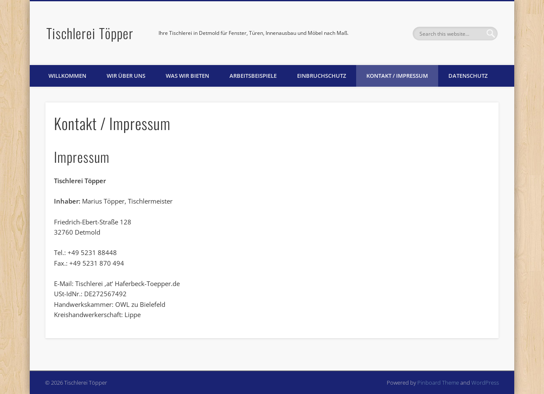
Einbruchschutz (321, 75)
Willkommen (67, 75)
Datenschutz (467, 75)
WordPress (485, 382)
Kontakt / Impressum (397, 75)
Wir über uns (126, 75)
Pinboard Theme (438, 382)
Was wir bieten (187, 75)
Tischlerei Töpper (89, 33)
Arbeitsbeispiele (253, 75)
